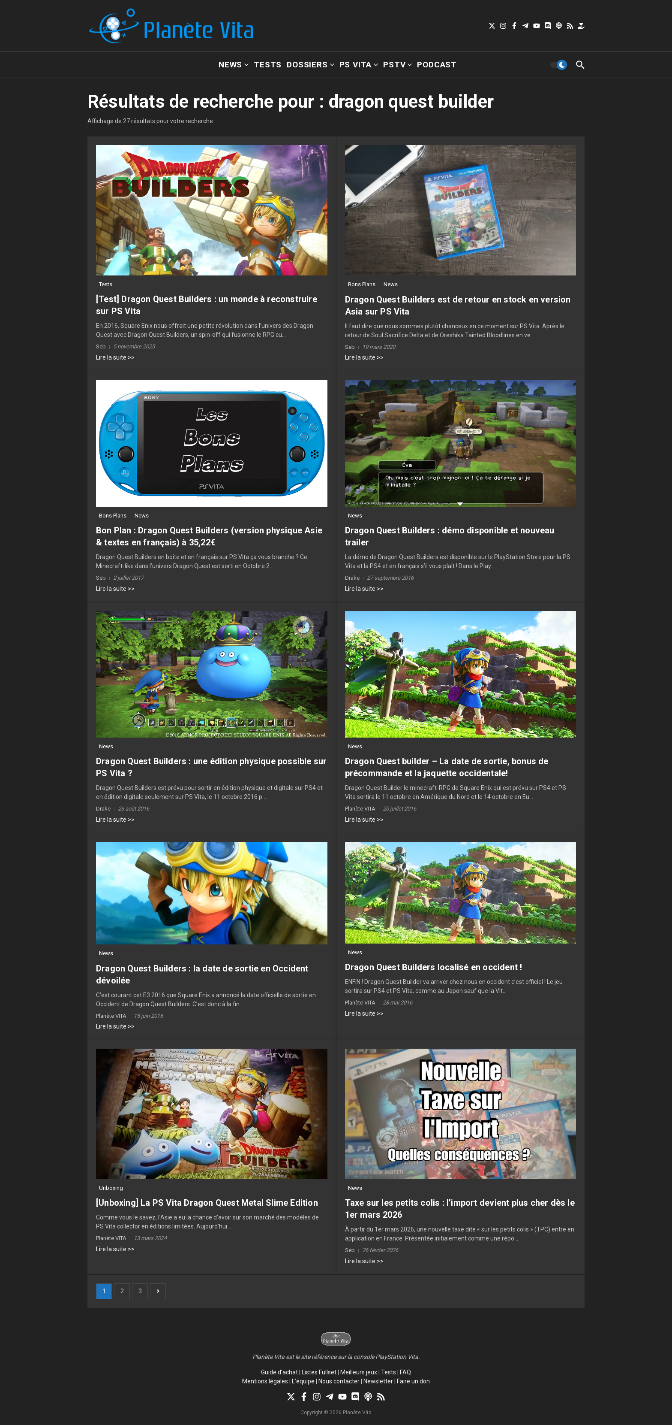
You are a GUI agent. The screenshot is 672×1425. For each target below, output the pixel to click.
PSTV (397, 65)
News (234, 65)
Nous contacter (339, 1381)
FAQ (405, 1372)
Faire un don (413, 1381)
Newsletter (378, 1381)
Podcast (437, 65)
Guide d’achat (279, 1372)
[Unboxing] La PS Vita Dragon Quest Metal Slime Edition (207, 1203)
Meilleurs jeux (358, 1372)
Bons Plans (361, 284)
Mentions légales (265, 1381)
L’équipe (303, 1381)
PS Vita (358, 65)
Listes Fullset (319, 1372)
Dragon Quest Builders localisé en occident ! (433, 967)
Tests (268, 65)
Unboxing (111, 1188)
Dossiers (310, 65)
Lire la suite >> (115, 357)
